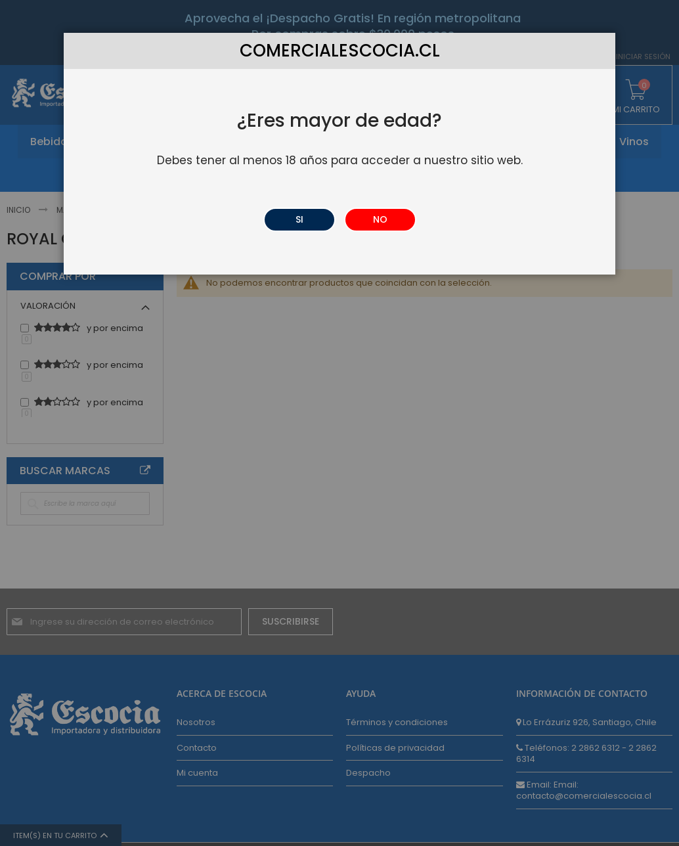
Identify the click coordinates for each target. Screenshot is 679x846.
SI (299, 219)
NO (380, 219)
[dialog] (339, 423)
